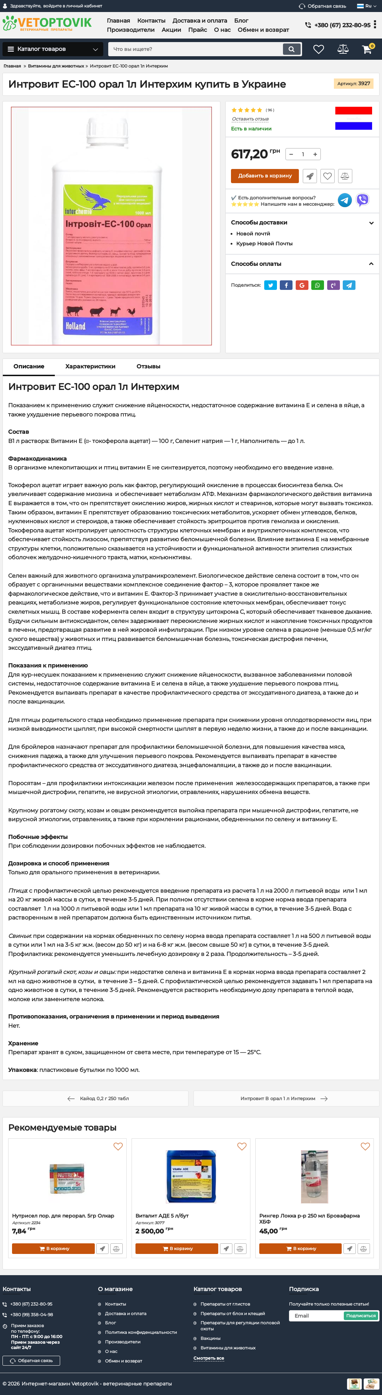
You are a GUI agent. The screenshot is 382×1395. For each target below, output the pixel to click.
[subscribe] (334, 1315)
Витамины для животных (228, 1347)
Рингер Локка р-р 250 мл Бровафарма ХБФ (314, 1222)
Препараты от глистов (225, 1304)
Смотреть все (208, 1358)
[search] (204, 49)
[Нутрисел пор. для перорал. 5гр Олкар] (67, 1177)
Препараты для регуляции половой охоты (240, 1325)
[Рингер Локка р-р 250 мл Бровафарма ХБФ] (314, 1177)
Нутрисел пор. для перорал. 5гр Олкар (67, 1219)
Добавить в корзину (265, 176)
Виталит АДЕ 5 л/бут (190, 1219)
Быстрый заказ (309, 176)
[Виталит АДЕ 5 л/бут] (190, 1177)
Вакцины (210, 1338)
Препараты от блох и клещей (233, 1313)
